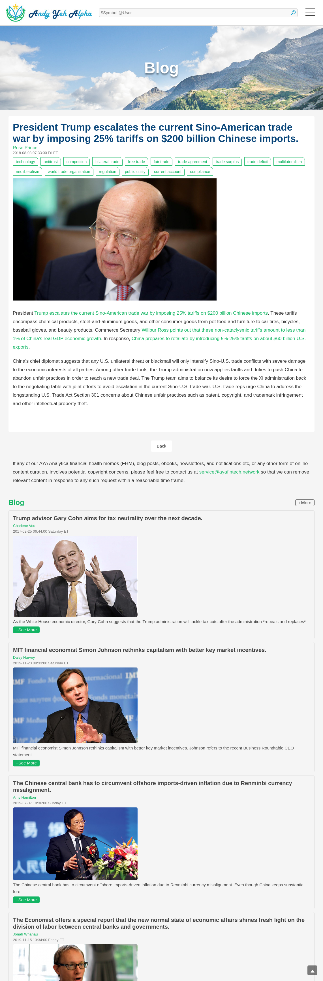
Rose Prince (25, 147)
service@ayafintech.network (229, 472)
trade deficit (257, 161)
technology (25, 161)
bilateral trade (107, 161)
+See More (26, 629)
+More (304, 502)
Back (161, 446)
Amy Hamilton (24, 797)
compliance (200, 171)
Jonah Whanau (25, 934)
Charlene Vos (24, 526)
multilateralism (289, 161)
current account (167, 171)
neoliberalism (27, 171)
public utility (135, 171)
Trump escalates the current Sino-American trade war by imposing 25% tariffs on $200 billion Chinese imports (151, 313)
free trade (136, 161)
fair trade (161, 161)
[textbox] (198, 12)
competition (77, 161)
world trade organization (69, 171)
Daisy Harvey (24, 657)
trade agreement (192, 161)
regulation (107, 171)
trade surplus (227, 161)
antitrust (51, 161)
